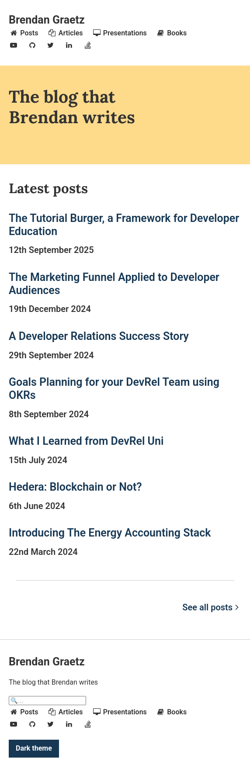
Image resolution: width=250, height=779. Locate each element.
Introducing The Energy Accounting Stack (110, 532)
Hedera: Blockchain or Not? (75, 487)
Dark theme (34, 748)
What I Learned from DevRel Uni (86, 441)
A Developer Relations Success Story (99, 336)
